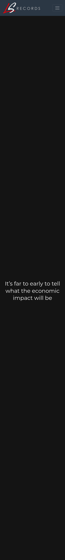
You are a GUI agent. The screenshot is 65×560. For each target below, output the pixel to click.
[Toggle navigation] (57, 7)
